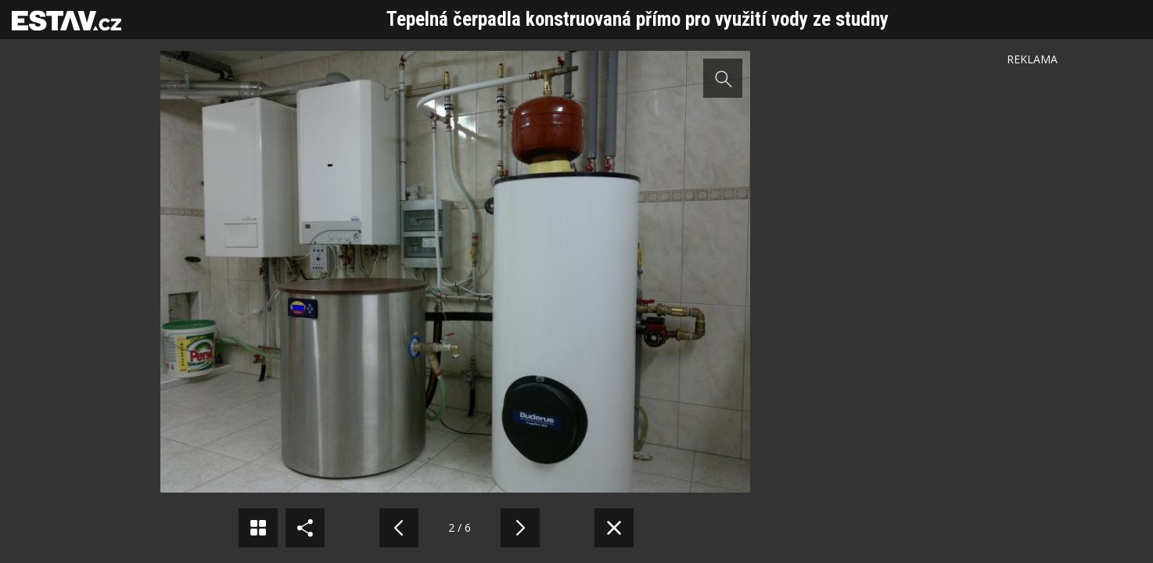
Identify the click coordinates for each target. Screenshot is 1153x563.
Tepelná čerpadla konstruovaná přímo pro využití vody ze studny (637, 19)
